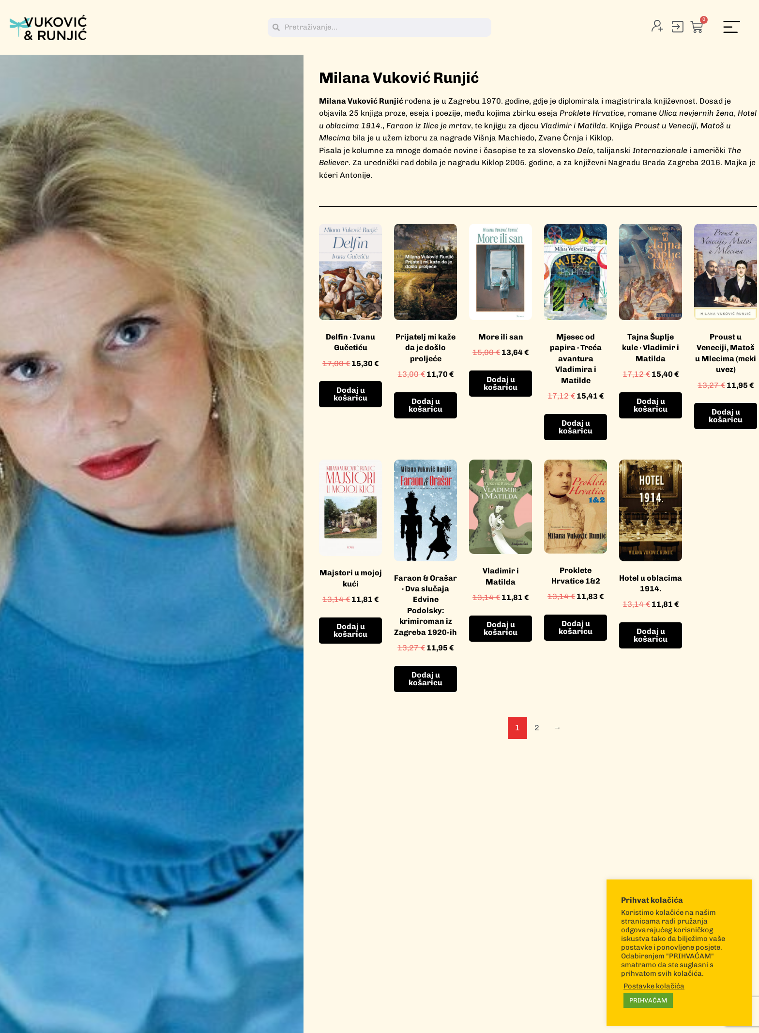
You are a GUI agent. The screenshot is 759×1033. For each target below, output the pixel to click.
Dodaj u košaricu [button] (350, 393)
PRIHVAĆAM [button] (648, 1000)
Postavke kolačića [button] (653, 986)
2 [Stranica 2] (536, 727)
